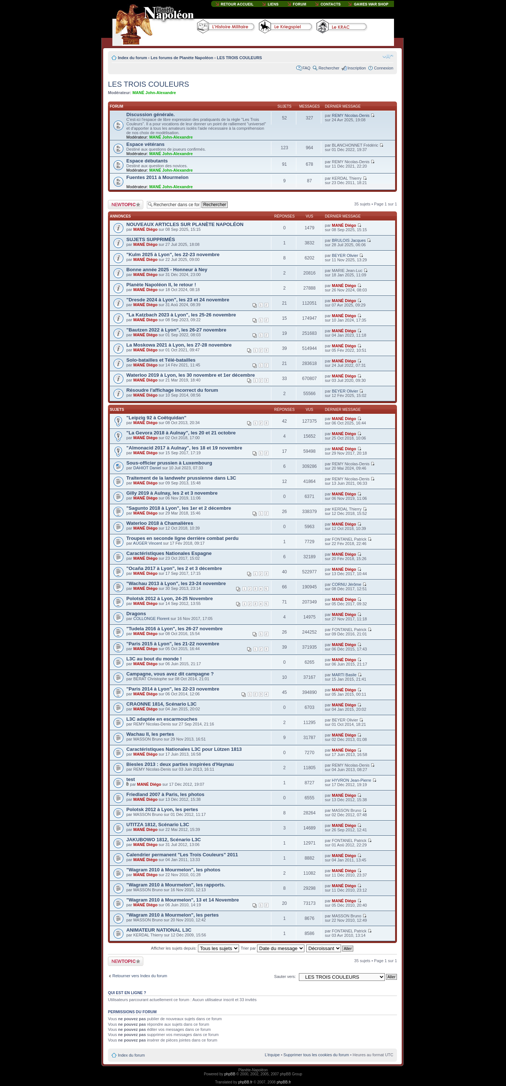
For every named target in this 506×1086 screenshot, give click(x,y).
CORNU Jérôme (346, 584)
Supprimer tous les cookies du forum (316, 1055)
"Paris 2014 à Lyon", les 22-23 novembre (172, 689)
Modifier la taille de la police (388, 56)
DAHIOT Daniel (147, 468)
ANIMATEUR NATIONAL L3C (158, 930)
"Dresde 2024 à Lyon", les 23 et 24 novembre (177, 299)
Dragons (136, 613)
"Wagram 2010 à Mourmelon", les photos (173, 869)
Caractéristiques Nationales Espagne (169, 553)
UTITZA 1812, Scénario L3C (157, 824)
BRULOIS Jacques (349, 240)
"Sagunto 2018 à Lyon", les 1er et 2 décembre (178, 508)
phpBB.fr (245, 1082)
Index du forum (132, 57)
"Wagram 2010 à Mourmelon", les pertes (172, 915)
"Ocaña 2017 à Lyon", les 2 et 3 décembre (174, 568)
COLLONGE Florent (151, 618)
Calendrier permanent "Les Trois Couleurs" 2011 (182, 854)
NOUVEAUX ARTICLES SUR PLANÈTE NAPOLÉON (184, 224)
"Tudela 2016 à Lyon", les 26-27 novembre (174, 628)
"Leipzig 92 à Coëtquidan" (156, 417)
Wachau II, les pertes (150, 734)
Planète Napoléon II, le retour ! (161, 284)
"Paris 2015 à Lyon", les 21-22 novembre (172, 643)
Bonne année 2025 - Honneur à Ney (166, 269)
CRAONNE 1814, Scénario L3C (161, 704)
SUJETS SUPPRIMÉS (150, 239)
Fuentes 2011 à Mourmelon (157, 177)
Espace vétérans (145, 144)
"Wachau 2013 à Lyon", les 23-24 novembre (176, 583)
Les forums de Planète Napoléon (182, 57)
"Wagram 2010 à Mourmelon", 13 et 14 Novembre (182, 900)
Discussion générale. (150, 114)
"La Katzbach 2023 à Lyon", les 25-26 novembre (181, 315)
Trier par (272, 948)
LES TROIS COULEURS (239, 57)
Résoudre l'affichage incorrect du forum (172, 390)
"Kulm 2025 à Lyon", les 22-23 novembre (173, 254)
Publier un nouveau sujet (125, 204)
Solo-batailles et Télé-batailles (160, 360)
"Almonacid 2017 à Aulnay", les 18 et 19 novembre (184, 448)
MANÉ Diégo (145, 229)
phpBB (229, 1074)
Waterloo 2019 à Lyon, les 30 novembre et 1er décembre (190, 375)
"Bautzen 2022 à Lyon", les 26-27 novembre (176, 330)
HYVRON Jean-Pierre (351, 780)
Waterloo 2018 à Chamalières (159, 523)
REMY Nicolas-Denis (351, 115)
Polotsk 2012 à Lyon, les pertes (162, 809)
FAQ (306, 68)
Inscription (356, 68)
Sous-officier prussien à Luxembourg (169, 463)
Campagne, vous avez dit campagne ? (170, 674)
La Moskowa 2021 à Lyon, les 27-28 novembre (179, 345)
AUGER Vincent (147, 543)
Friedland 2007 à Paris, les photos (165, 794)
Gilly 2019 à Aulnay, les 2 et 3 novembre (171, 493)
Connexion (383, 68)
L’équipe (272, 1055)
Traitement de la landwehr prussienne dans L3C (181, 478)
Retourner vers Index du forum (139, 976)
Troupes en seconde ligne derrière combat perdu (182, 538)
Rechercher (328, 68)
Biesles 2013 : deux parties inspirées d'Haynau (180, 764)
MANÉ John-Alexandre (154, 92)
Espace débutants (147, 161)
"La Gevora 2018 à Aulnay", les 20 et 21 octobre (181, 433)
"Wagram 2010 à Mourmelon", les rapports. (175, 885)
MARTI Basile (344, 675)
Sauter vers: (285, 976)
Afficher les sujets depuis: (195, 948)
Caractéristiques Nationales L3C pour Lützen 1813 (184, 749)
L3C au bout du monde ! (154, 659)
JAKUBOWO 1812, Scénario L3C (163, 839)
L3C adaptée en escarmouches (162, 719)
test (130, 779)
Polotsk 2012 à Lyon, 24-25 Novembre (169, 598)
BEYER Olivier (345, 255)
